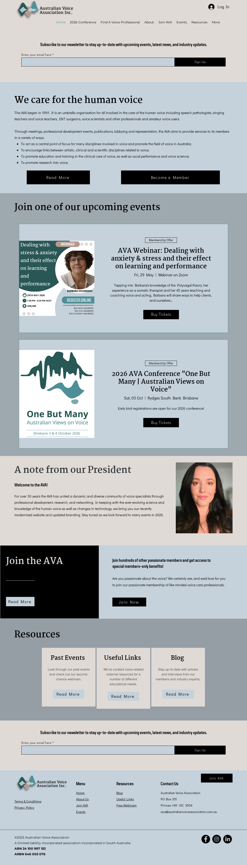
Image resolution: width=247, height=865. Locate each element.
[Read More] (58, 177)
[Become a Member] (170, 177)
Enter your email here (36, 54)
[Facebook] (205, 839)
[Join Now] (129, 602)
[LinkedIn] (227, 839)
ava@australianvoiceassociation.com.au (189, 811)
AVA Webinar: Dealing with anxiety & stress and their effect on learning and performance (161, 259)
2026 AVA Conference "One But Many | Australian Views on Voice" (161, 382)
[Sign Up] (200, 62)
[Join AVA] (217, 778)
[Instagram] (216, 839)
